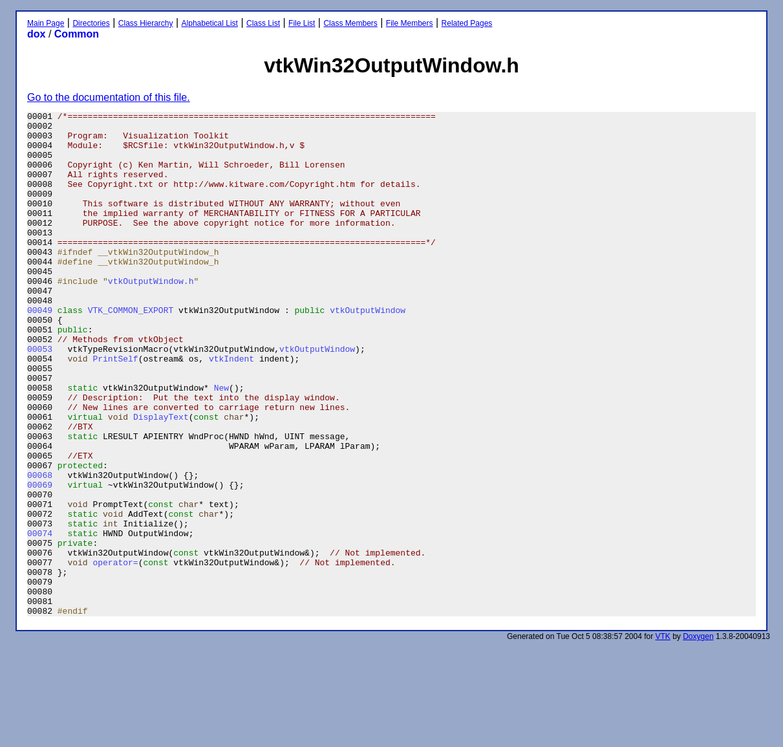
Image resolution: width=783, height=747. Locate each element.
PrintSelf (115, 409)
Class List (263, 23)
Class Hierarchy (145, 23)
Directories (90, 23)
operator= (115, 653)
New (221, 443)
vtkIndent (231, 409)
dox (36, 33)
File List (301, 23)
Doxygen (698, 737)
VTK (663, 737)
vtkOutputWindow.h (151, 315)
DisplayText (161, 478)
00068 (39, 548)
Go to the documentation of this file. (108, 97)
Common (76, 33)
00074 (39, 618)
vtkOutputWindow (367, 350)
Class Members (350, 23)
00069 (39, 560)
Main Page (45, 23)
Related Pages (467, 23)
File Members (409, 23)
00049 (39, 350)
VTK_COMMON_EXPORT (131, 350)
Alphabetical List (210, 23)
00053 (39, 397)
